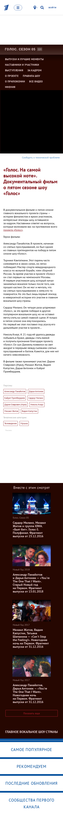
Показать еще (31, 713)
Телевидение (10, 423)
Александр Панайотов (14, 391)
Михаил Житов (11, 411)
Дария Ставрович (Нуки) (15, 404)
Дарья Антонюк (36, 391)
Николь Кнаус (37, 404)
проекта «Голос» (13, 230)
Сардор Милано (35, 398)
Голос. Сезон (20, 49)
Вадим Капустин (29, 411)
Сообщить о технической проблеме (41, 157)
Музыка (24, 423)
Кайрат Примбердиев (14, 398)
